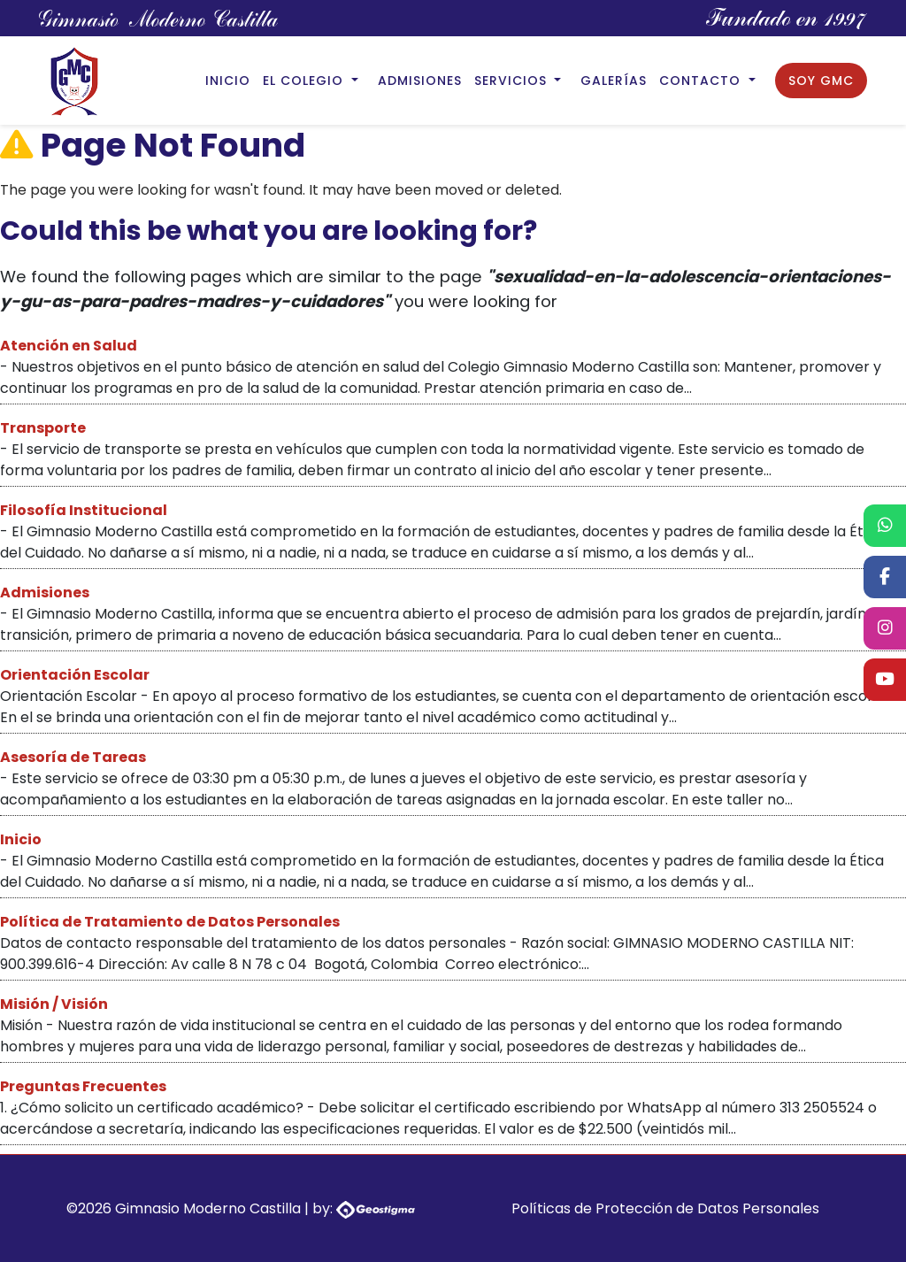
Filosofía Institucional (83, 510)
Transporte (43, 428)
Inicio (227, 80)
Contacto (702, 80)
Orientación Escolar (75, 675)
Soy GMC (821, 80)
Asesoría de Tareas (73, 757)
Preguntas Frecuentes (83, 1086)
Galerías (613, 80)
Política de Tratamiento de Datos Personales (170, 922)
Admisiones (420, 80)
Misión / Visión (54, 1004)
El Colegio (305, 80)
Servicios (512, 80)
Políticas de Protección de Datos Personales (665, 1208)
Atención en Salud (68, 345)
